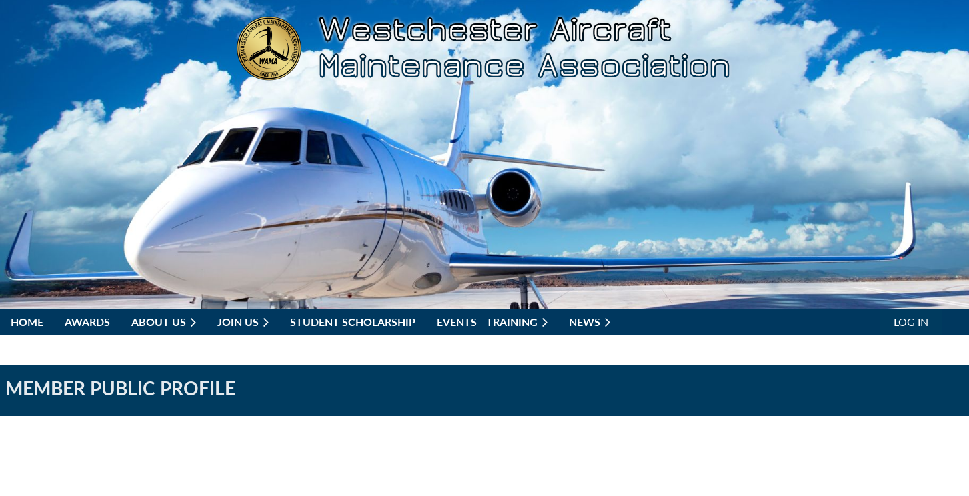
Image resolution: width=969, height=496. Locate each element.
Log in (911, 321)
